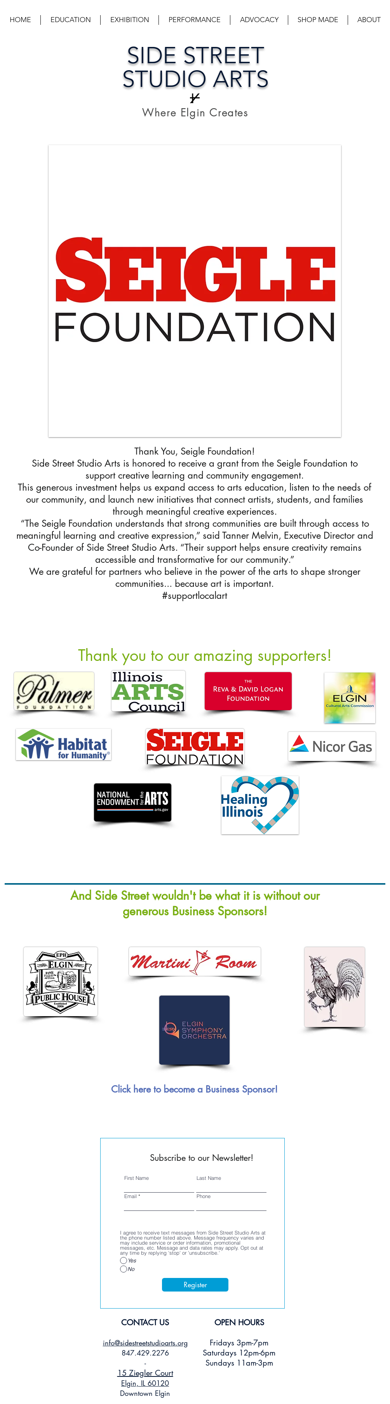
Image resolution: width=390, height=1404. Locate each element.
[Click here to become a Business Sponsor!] (194, 1089)
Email (130, 1196)
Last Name (209, 1178)
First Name (136, 1178)
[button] (70, 20)
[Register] (195, 1285)
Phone (204, 1196)
